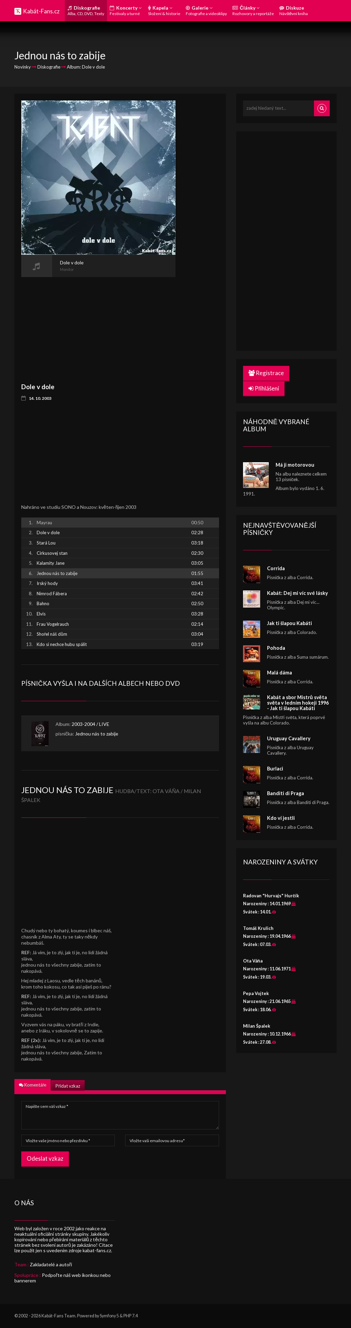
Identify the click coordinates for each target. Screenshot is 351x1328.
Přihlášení (264, 388)
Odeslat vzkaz (45, 1158)
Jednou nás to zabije (96, 734)
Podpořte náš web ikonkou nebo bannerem (62, 1277)
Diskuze (293, 10)
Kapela (164, 10)
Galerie (206, 10)
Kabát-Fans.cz (41, 11)
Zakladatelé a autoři (51, 1264)
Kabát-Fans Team (58, 1315)
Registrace (266, 372)
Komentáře (32, 1085)
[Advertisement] (98, 325)
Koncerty (126, 10)
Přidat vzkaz (68, 1086)
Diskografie (86, 10)
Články (253, 10)
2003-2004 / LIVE (90, 724)
